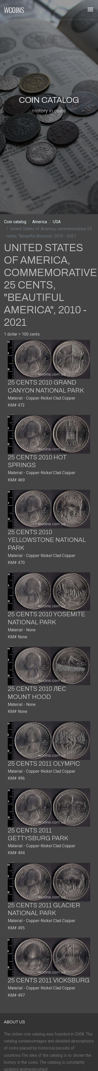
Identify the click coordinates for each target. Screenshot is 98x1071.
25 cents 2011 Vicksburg (48, 980)
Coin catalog (15, 221)
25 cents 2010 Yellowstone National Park (47, 540)
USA (57, 221)
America (39, 221)
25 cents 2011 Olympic (44, 763)
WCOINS (14, 10)
